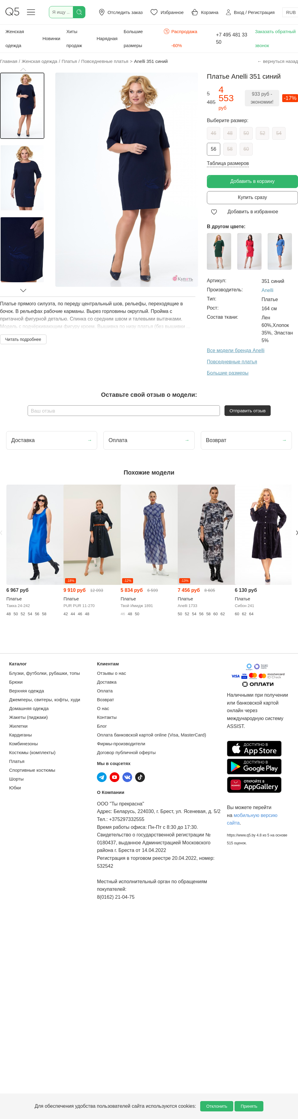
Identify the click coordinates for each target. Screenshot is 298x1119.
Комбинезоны (23, 743)
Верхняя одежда (26, 690)
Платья (16, 761)
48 (230, 133)
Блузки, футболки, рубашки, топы (44, 673)
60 (246, 149)
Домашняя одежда (29, 708)
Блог (102, 726)
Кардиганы (20, 734)
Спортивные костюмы (32, 770)
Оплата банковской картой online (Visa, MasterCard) (151, 734)
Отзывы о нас (111, 673)
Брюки (15, 682)
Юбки (15, 787)
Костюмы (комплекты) (32, 752)
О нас (103, 708)
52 (262, 133)
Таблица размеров (228, 163)
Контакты (107, 717)
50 (246, 133)
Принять (249, 1106)
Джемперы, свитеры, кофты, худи (44, 699)
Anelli (267, 290)
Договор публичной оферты (126, 752)
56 (213, 149)
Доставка (106, 682)
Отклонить (216, 1106)
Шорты (16, 778)
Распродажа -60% (180, 38)
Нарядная (107, 38)
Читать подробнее (23, 339)
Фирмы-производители (121, 743)
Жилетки (18, 726)
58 (230, 149)
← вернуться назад (277, 61)
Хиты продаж (74, 38)
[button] (23, 70)
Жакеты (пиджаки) (28, 717)
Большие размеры (133, 38)
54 (279, 133)
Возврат (105, 699)
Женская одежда (14, 38)
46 (213, 133)
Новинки (51, 38)
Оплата (105, 690)
